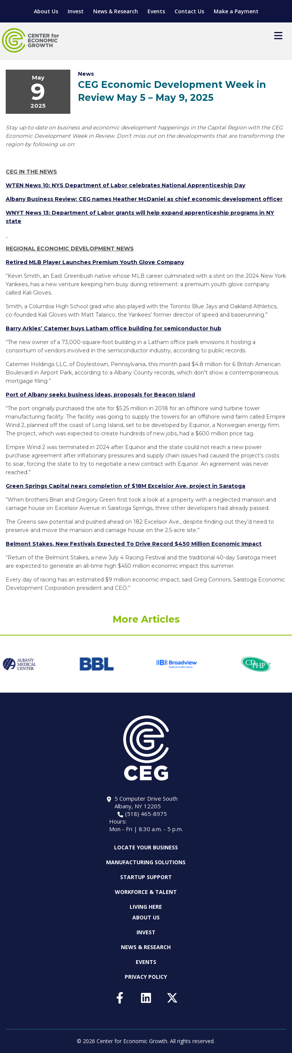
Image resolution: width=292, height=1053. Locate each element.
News (86, 73)
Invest (76, 11)
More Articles (146, 619)
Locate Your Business (146, 847)
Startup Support (146, 877)
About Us (46, 11)
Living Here (146, 906)
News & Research (115, 11)
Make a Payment (236, 11)
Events (156, 11)
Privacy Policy (146, 976)
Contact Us (189, 11)
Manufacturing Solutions (146, 862)
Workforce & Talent (146, 891)
